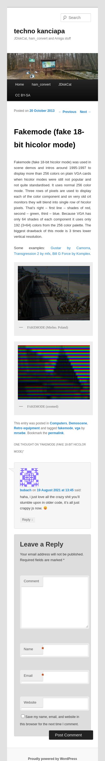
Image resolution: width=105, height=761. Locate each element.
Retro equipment (27, 428)
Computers (58, 423)
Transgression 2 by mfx (32, 254)
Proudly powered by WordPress (52, 759)
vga (77, 428)
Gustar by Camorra (70, 248)
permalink (56, 433)
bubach (26, 490)
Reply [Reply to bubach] (27, 519)
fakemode (65, 428)
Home (19, 84)
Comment (31, 581)
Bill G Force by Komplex (71, 254)
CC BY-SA (22, 95)
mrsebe (20, 433)
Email (33, 676)
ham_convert (41, 84)
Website (30, 702)
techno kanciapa (39, 31)
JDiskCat (64, 84)
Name (33, 649)
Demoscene (78, 423)
